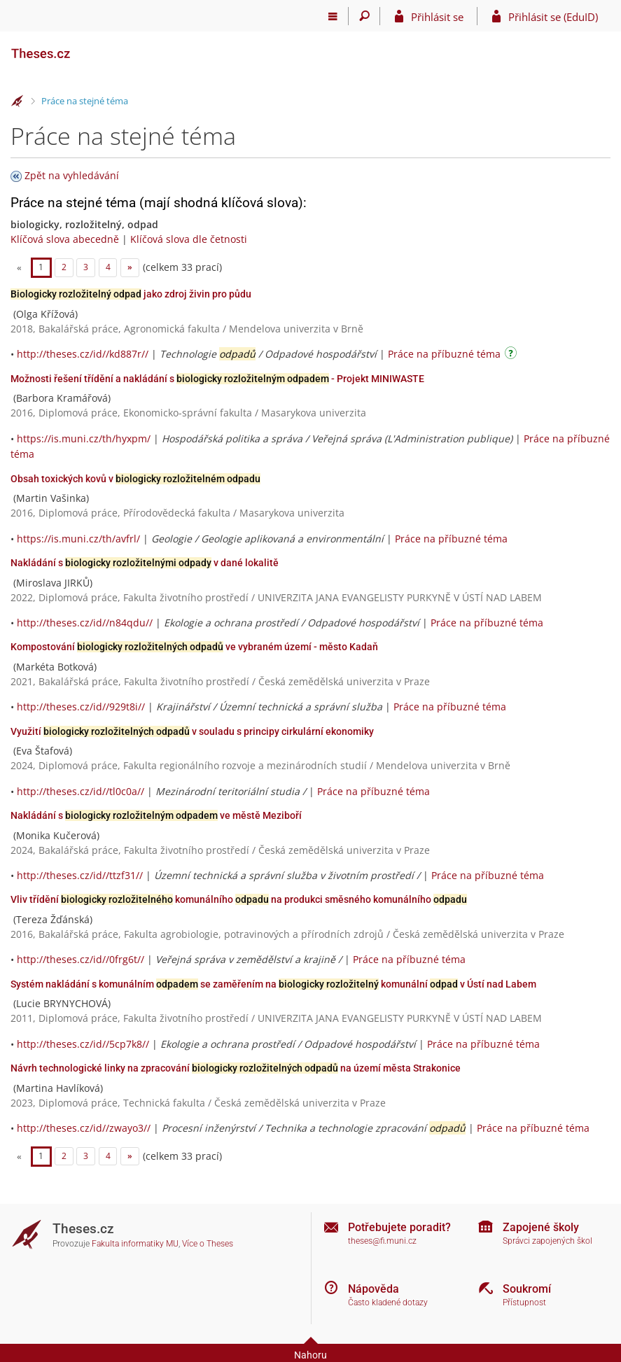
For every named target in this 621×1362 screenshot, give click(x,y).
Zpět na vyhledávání (72, 175)
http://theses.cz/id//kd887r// (82, 353)
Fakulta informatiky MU (135, 1244)
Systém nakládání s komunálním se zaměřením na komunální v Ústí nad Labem (273, 984)
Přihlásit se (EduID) (553, 17)
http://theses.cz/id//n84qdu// (85, 622)
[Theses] (81, 47)
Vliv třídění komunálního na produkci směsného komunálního (239, 899)
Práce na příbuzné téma (444, 353)
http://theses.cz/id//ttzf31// (80, 875)
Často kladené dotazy (388, 1302)
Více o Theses (207, 1244)
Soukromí (527, 1289)
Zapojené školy (541, 1227)
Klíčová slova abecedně (65, 239)
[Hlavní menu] (333, 16)
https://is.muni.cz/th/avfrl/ (78, 538)
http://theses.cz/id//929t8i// (81, 706)
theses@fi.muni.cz (382, 1241)
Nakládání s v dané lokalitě (145, 562)
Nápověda (373, 1289)
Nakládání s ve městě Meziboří (156, 815)
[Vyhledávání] (364, 16)
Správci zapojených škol (547, 1241)
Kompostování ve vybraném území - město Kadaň (194, 646)
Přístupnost (524, 1302)
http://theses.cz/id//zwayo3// (84, 1128)
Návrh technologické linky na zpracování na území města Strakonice (236, 1068)
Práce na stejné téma (84, 100)
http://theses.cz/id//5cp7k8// (83, 1044)
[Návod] (512, 355)
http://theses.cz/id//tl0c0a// (80, 791)
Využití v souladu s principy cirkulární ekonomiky (192, 731)
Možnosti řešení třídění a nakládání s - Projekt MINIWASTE (217, 378)
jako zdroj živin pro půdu (131, 294)
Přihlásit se (437, 17)
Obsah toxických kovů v (135, 478)
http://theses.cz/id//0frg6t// (80, 959)
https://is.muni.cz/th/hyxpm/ (84, 438)
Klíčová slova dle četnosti (188, 239)
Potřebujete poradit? (399, 1227)
